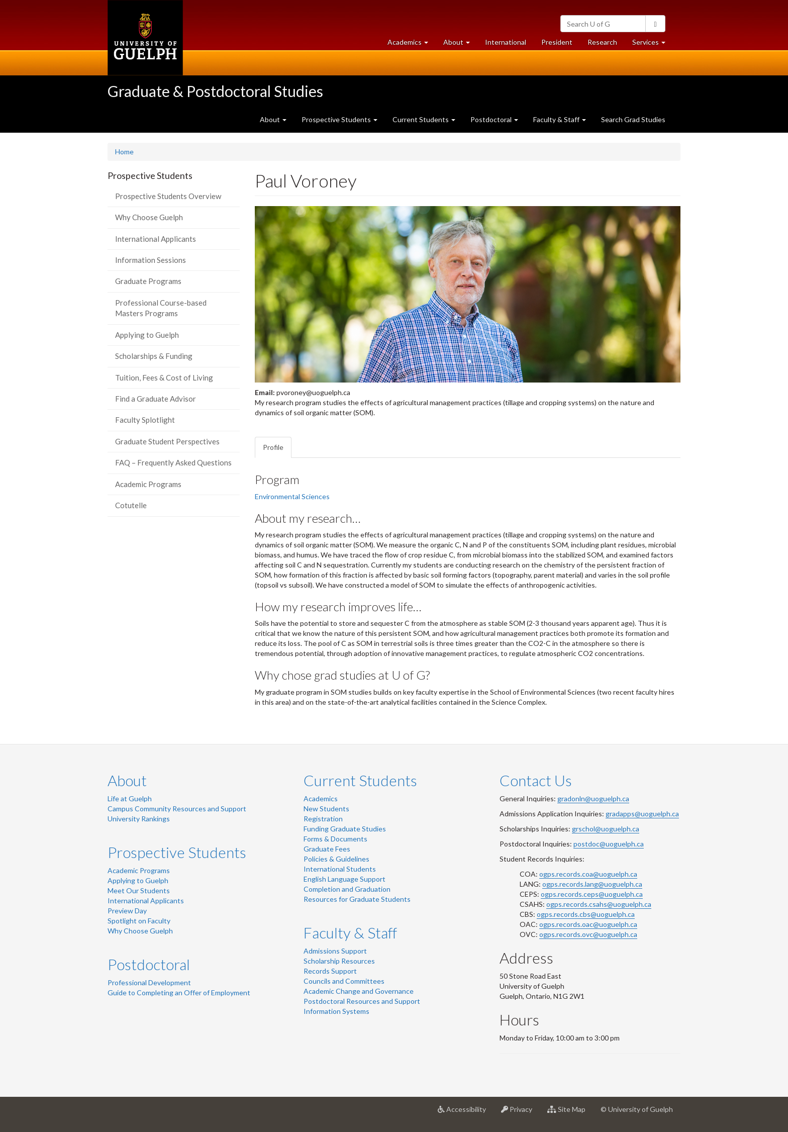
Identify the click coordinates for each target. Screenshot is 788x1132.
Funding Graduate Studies (345, 828)
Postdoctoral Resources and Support (362, 1001)
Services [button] (652, 44)
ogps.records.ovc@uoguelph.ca (588, 934)
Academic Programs (148, 484)
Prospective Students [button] (339, 119)
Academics (321, 798)
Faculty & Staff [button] (559, 119)
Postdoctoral (149, 964)
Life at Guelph (130, 798)
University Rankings (139, 818)
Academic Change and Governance (359, 991)
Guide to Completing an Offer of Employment (179, 992)
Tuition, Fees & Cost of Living (164, 377)
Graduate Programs (148, 281)
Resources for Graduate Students (357, 899)
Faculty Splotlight (145, 419)
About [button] (460, 44)
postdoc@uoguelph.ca (608, 843)
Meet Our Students (139, 890)
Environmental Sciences (292, 496)
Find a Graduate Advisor (155, 398)
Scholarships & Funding (153, 355)
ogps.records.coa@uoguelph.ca (588, 874)
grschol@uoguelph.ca (605, 828)
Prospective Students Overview (168, 196)
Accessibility (466, 1113)
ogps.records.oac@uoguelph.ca (588, 924)
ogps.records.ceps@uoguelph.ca (592, 894)
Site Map (570, 1113)
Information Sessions (150, 259)
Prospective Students (177, 852)
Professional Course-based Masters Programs (161, 308)
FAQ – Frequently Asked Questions (173, 462)
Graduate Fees (327, 848)
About (127, 780)
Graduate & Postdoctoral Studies (215, 91)
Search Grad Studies (633, 119)
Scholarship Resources (339, 961)
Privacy (520, 1113)
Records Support (330, 971)
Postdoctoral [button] (494, 119)
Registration (323, 818)
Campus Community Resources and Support (177, 808)
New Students (326, 808)
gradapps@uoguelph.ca (642, 813)
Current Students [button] (423, 119)
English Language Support (344, 879)
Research (606, 44)
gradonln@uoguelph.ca (593, 798)
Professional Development (149, 982)
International (505, 42)
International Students (340, 869)
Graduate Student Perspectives (167, 441)
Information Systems (336, 1011)
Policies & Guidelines (336, 859)
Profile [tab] (273, 447)
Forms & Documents (335, 838)
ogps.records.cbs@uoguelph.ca (586, 914)
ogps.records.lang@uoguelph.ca (592, 884)
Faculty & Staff (350, 932)
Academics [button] (411, 44)
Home (124, 151)
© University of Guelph (637, 1109)
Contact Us (536, 780)
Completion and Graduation (347, 889)
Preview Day (127, 910)
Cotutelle (131, 505)
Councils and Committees (344, 981)
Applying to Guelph (147, 334)
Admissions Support (335, 951)
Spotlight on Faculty (139, 920)
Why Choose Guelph (149, 217)
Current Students (360, 780)
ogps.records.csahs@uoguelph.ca (598, 904)
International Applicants (155, 238)
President (556, 42)
